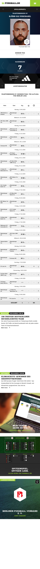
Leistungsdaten (20, 86)
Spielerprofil (20, 9)
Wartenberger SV (20, 13)
